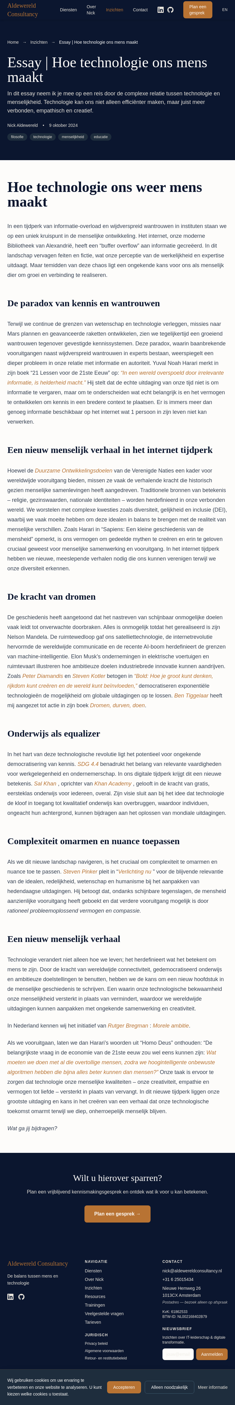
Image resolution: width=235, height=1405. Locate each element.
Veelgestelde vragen (104, 1313)
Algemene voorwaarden (104, 1351)
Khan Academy (112, 784)
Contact (140, 9)
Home (13, 42)
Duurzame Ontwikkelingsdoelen (73, 471)
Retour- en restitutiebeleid (106, 1358)
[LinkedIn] (161, 10)
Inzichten (114, 9)
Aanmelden (212, 1354)
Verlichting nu (134, 872)
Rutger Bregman (128, 1026)
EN (225, 10)
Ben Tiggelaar (191, 696)
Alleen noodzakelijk (169, 1387)
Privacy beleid (96, 1343)
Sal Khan (45, 784)
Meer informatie (213, 1387)
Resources (95, 1296)
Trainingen (95, 1305)
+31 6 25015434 (178, 1279)
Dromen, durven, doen (117, 705)
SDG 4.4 (88, 764)
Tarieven (93, 1322)
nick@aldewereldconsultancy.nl (192, 1270)
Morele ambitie (171, 1026)
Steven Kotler (88, 676)
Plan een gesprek (197, 9)
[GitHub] (170, 10)
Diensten (68, 9)
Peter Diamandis (42, 676)
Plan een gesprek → (117, 1213)
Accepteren (124, 1387)
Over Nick (91, 9)
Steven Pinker (80, 872)
